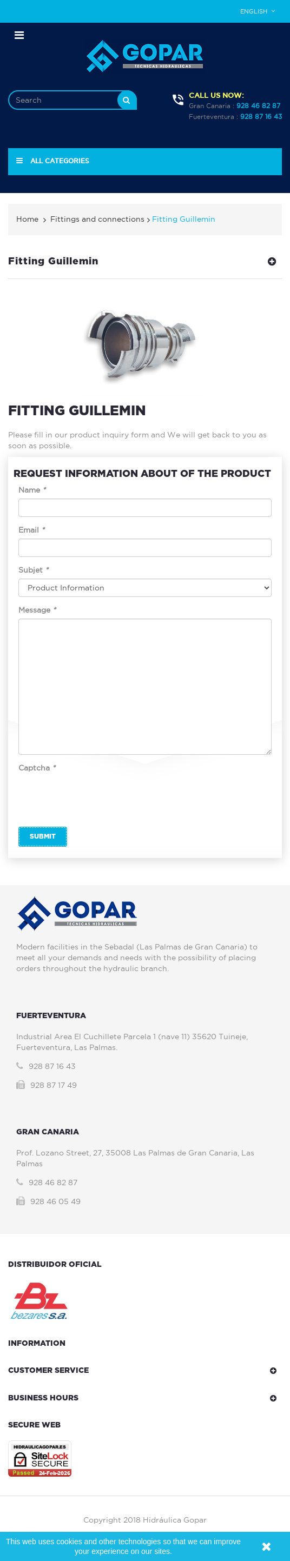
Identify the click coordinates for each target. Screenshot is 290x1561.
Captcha (36, 767)
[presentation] (100, 797)
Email (31, 530)
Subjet (33, 570)
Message (37, 610)
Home (27, 219)
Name (31, 490)
